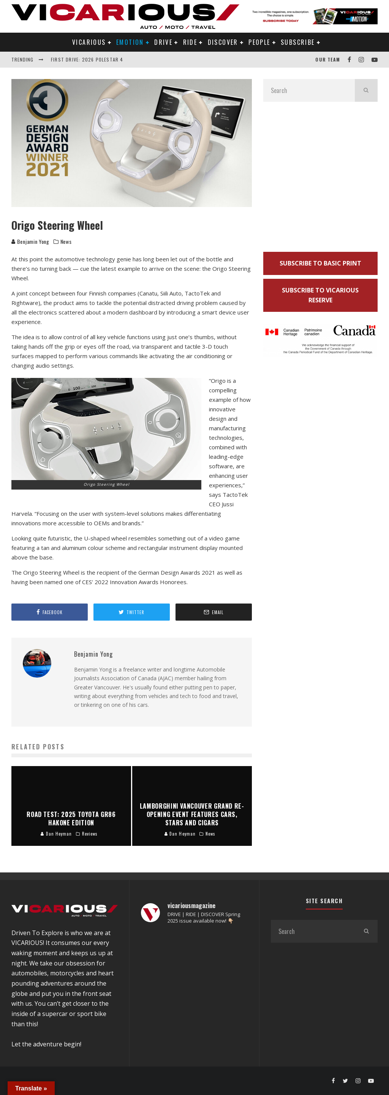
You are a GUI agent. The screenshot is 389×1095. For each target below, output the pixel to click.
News (66, 241)
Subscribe (298, 42)
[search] (366, 90)
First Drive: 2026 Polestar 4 (87, 59)
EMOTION (130, 42)
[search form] (309, 90)
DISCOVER (223, 42)
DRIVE (163, 42)
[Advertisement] (320, 179)
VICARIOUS (89, 42)
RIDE (190, 42)
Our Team (327, 59)
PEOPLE (259, 42)
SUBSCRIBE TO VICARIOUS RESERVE (320, 295)
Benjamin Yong (30, 241)
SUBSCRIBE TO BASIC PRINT (320, 263)
